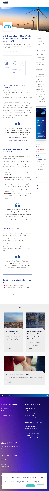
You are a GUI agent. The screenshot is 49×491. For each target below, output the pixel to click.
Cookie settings (20, 485)
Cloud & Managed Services (40, 176)
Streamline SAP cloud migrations (31, 413)
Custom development (5, 413)
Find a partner (4, 468)
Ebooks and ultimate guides (6, 461)
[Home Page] (5, 2)
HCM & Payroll (39, 169)
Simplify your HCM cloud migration (31, 435)
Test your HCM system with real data (32, 433)
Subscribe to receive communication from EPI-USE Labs (12, 471)
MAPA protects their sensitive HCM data (18, 374)
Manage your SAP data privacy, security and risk (10, 446)
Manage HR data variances (30, 430)
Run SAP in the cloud (5, 408)
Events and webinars (5, 459)
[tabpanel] (17, 135)
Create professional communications (32, 437)
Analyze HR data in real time (30, 426)
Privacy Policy (18, 478)
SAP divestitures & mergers (30, 408)
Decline (40, 485)
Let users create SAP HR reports (31, 428)
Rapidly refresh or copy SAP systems (32, 417)
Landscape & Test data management (41, 165)
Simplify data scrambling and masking (8, 448)
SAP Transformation (40, 181)
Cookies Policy (11, 478)
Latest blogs (3, 464)
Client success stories (5, 466)
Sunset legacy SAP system (6, 415)
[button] (17, 82)
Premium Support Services (6, 410)
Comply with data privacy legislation (8, 451)
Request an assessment (41, 136)
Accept (30, 485)
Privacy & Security (40, 172)
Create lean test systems (29, 410)
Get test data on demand (29, 415)
